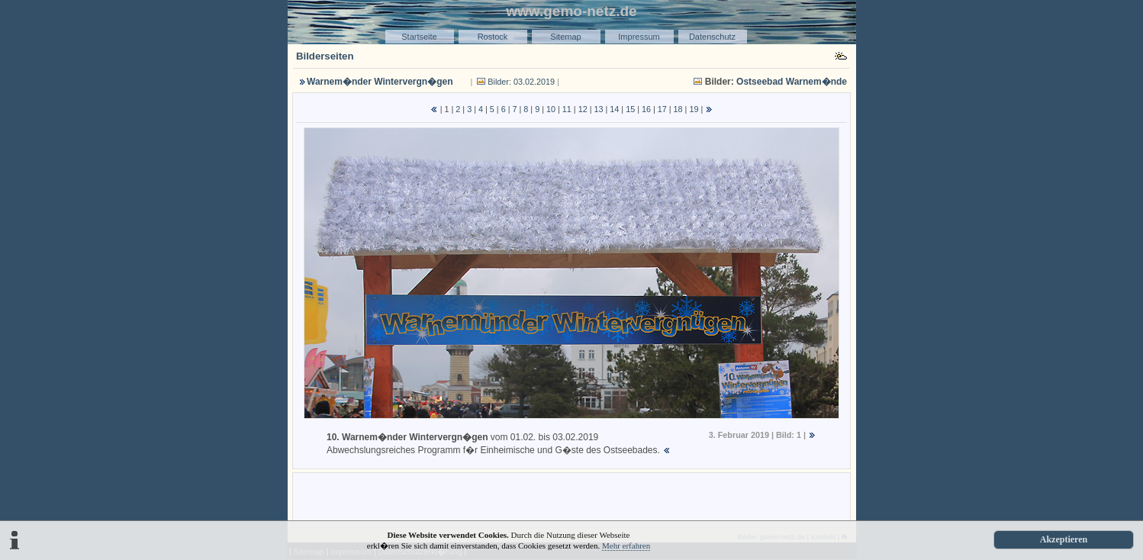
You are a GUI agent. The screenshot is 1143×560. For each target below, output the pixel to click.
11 (567, 109)
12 (583, 109)
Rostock (493, 36)
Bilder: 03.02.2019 (521, 81)
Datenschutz (712, 36)
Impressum (638, 36)
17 (662, 109)
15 (630, 109)
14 (614, 109)
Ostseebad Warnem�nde (791, 81)
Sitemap (565, 36)
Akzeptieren (1063, 539)
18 (678, 109)
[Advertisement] (571, 499)
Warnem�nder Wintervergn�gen (379, 81)
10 (550, 109)
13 (598, 109)
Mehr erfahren (626, 545)
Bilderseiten (325, 56)
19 (693, 109)
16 (646, 109)
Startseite (418, 36)
